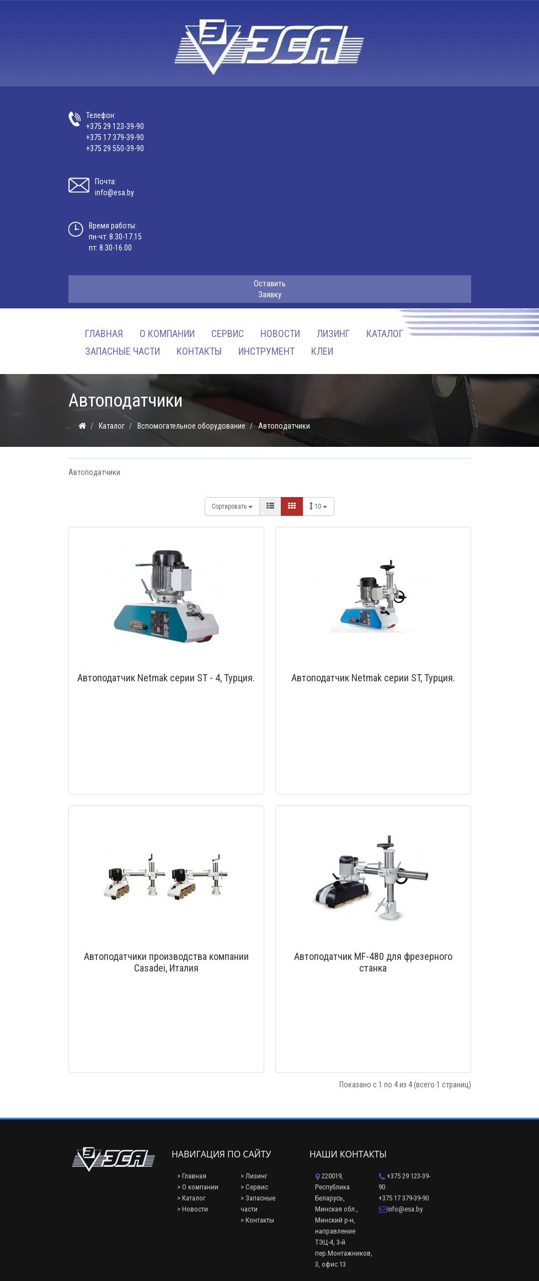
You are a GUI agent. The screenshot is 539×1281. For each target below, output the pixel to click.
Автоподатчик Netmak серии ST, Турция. (373, 678)
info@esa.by (114, 192)
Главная (104, 333)
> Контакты (257, 1220)
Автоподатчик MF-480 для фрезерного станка (373, 962)
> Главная (191, 1176)
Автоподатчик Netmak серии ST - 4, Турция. (166, 678)
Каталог (384, 333)
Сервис (227, 333)
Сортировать (232, 506)
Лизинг (333, 333)
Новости (280, 333)
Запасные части (122, 351)
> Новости (192, 1209)
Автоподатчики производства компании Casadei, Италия (166, 962)
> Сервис (254, 1187)
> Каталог (191, 1198)
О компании (167, 333)
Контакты (199, 351)
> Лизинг (254, 1176)
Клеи (322, 351)
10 (318, 506)
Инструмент (266, 351)
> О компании (197, 1187)
